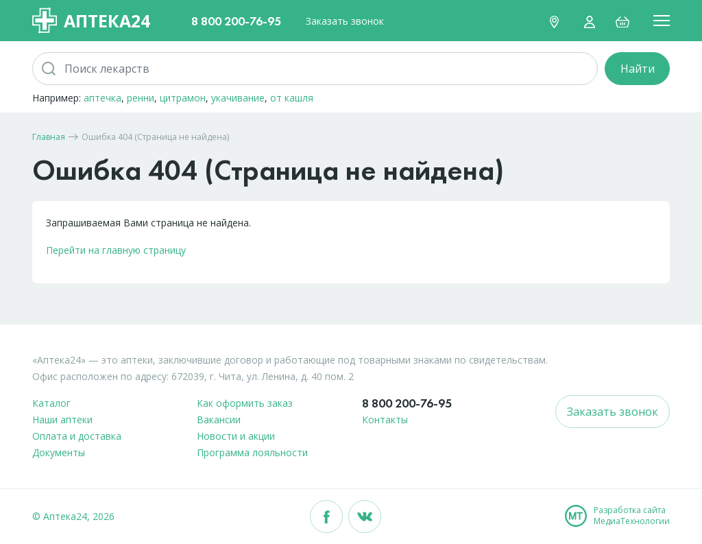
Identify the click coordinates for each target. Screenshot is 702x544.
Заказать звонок (345, 20)
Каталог (51, 403)
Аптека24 (91, 21)
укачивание (238, 97)
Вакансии (219, 419)
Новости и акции (236, 435)
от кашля (291, 97)
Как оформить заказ (245, 403)
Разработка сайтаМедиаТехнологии (632, 516)
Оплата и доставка (76, 435)
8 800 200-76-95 (236, 21)
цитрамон (183, 97)
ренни (140, 97)
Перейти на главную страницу (116, 250)
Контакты (385, 419)
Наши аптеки (62, 419)
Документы (58, 452)
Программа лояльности (252, 452)
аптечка (102, 97)
